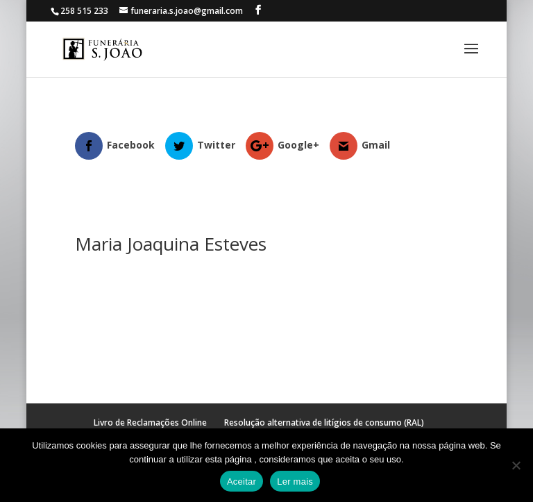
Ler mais (295, 481)
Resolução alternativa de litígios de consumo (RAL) (324, 422)
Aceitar (241, 481)
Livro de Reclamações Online (150, 422)
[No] (516, 465)
